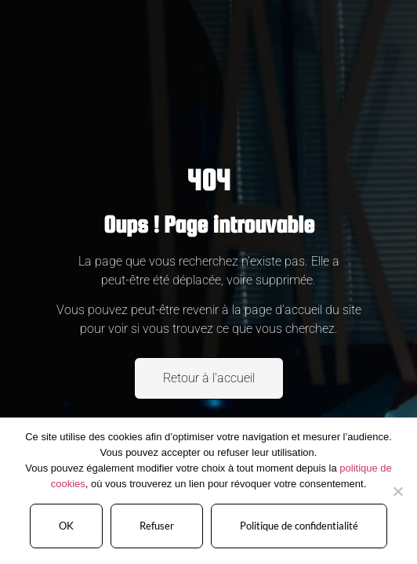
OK (66, 525)
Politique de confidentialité (299, 525)
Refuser (157, 525)
